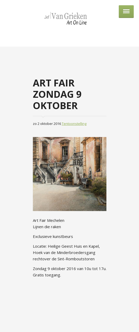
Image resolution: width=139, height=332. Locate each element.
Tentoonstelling (74, 123)
